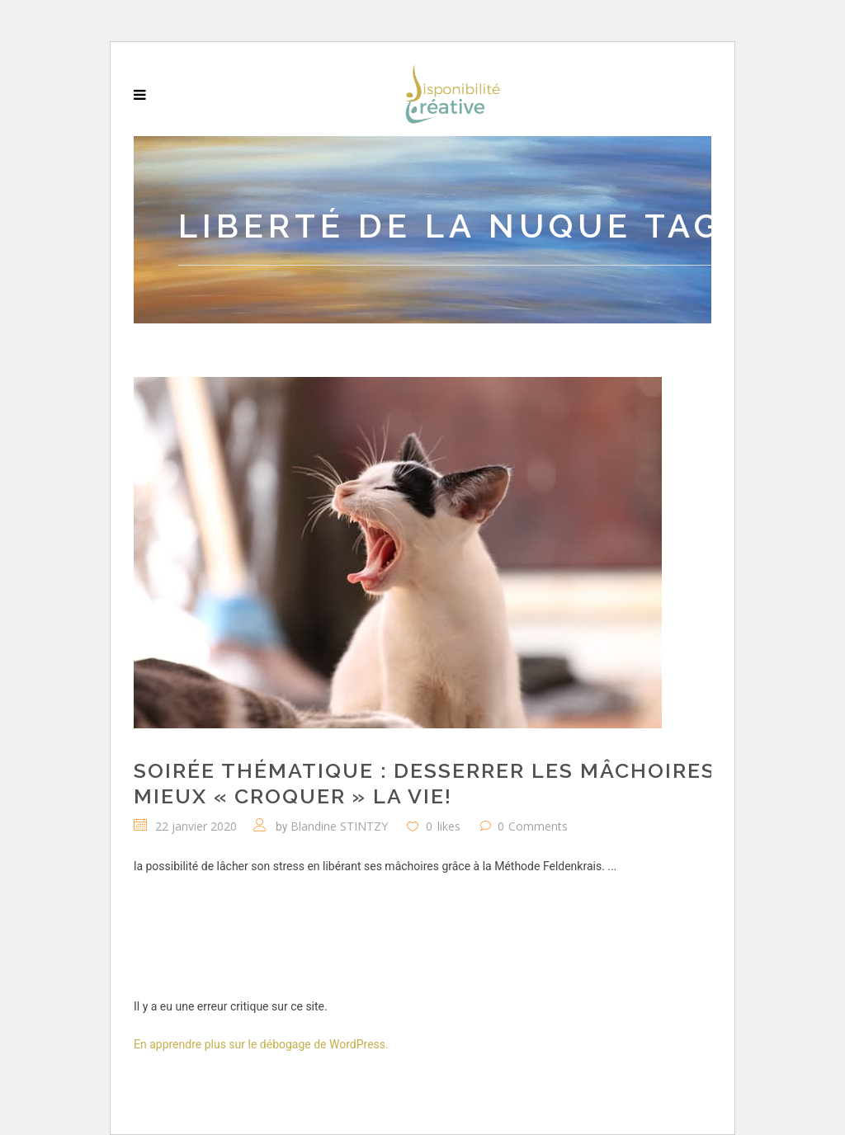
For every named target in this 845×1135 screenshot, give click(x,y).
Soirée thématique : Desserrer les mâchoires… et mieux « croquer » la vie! (449, 783)
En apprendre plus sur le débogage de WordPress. (261, 1044)
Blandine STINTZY (339, 826)
